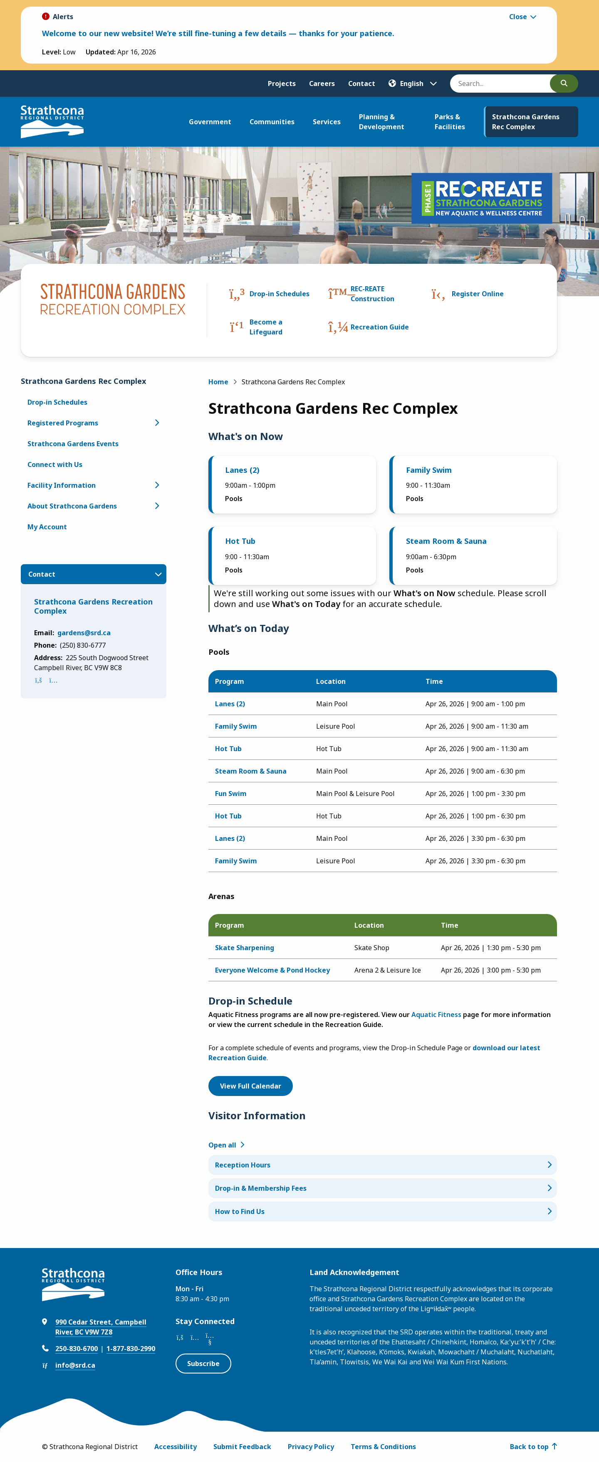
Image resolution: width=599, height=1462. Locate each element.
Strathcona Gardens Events (73, 443)
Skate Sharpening (244, 947)
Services (327, 121)
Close (518, 16)
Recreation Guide (380, 327)
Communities (272, 121)
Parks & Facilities (450, 121)
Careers (322, 83)
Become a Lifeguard (266, 327)
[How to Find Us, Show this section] (382, 1211)
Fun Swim (231, 793)
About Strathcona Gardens (72, 506)
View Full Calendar (250, 1086)
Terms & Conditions (383, 1446)
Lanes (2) (242, 470)
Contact (361, 83)
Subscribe (203, 1363)
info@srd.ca (75, 1365)
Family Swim (429, 470)
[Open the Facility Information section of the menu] (156, 485)
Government (210, 121)
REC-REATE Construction (372, 293)
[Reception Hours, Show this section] (382, 1165)
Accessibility (175, 1446)
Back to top (529, 1446)
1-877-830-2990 (130, 1348)
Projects (282, 83)
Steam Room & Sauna (446, 541)
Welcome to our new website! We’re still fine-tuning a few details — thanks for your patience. (218, 33)
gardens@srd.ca (84, 632)
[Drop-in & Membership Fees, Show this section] (382, 1188)
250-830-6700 (76, 1348)
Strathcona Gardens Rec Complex (525, 121)
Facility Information (61, 485)
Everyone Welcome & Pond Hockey (272, 970)
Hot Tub (240, 541)
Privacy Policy (311, 1446)
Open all (222, 1145)
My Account (47, 526)
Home (218, 381)
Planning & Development (381, 121)
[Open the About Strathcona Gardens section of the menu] (156, 506)
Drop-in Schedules (279, 293)
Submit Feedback (242, 1446)
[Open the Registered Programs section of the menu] (156, 423)
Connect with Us (54, 464)
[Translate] (413, 83)
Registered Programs (62, 423)
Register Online (478, 293)
